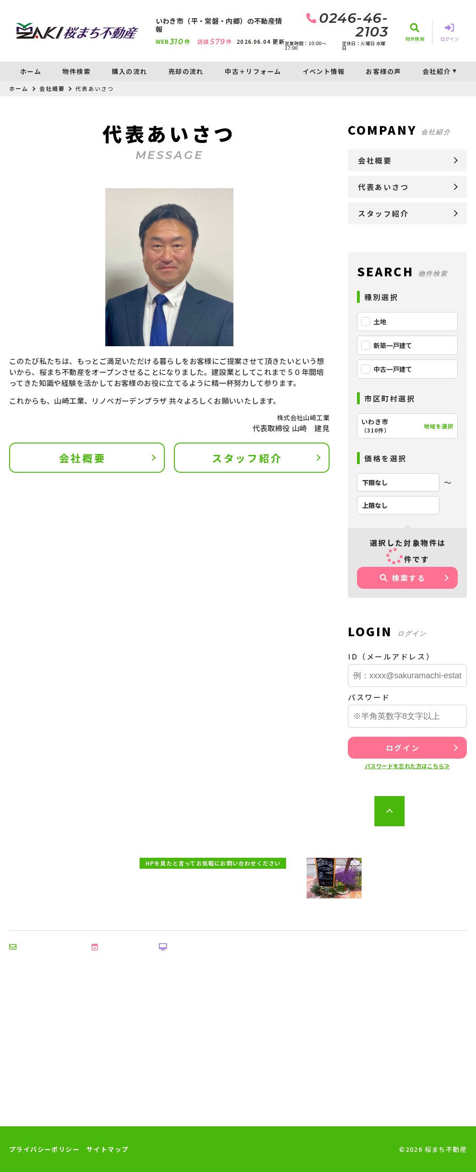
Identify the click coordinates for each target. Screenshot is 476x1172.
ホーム (30, 71)
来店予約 (111, 946)
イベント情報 (324, 71)
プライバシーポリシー (44, 1149)
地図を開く (442, 893)
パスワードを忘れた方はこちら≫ (407, 766)
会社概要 (52, 88)
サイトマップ (108, 1149)
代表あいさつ (383, 186)
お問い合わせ (36, 946)
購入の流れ (129, 71)
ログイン (403, 747)
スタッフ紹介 (247, 457)
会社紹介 (436, 71)
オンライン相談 (190, 946)
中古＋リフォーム (253, 71)
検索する (403, 577)
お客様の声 (383, 71)
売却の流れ (186, 71)
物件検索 (76, 71)
